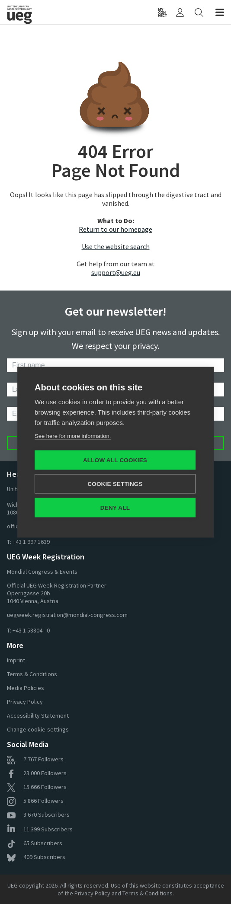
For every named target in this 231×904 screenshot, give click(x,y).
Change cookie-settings (38, 729)
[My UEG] (180, 12)
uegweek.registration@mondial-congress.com (67, 615)
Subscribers (38, 814)
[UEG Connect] (162, 12)
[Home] (34, 12)
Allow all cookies (115, 460)
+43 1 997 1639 (31, 542)
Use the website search (116, 246)
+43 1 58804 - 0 (31, 630)
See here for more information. (73, 435)
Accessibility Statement (38, 715)
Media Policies (25, 688)
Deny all (115, 507)
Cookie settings (115, 483)
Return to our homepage (115, 229)
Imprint (16, 660)
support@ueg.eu (115, 272)
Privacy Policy (25, 702)
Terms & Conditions (32, 674)
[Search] (199, 12)
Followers (35, 759)
